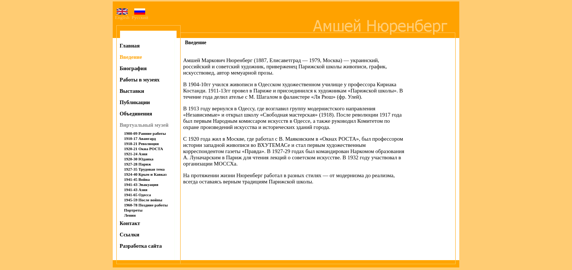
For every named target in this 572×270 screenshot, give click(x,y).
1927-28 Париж (137, 164)
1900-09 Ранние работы (145, 133)
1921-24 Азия (135, 154)
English (122, 17)
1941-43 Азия (135, 189)
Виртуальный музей (144, 125)
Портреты (133, 210)
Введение (131, 57)
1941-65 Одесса (137, 195)
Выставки (132, 91)
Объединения (136, 114)
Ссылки (129, 234)
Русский (140, 15)
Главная (130, 46)
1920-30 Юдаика (139, 159)
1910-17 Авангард (140, 138)
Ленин (130, 215)
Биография (133, 68)
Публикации (135, 102)
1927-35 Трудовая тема (144, 169)
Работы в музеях (139, 80)
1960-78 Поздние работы (146, 205)
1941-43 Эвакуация (141, 184)
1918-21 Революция (141, 143)
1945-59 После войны (143, 200)
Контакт (130, 223)
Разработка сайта (141, 246)
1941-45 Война (137, 179)
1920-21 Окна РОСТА (143, 149)
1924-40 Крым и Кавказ (145, 174)
